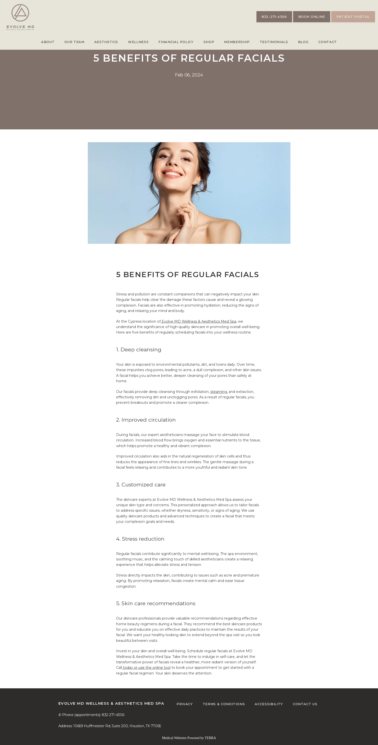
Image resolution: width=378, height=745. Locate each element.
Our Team (74, 42)
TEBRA (210, 738)
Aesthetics (106, 42)
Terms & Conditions (224, 704)
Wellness (138, 42)
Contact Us (305, 704)
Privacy (184, 704)
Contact (327, 42)
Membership (237, 42)
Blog (303, 42)
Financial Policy (175, 42)
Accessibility (269, 704)
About (47, 42)
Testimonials (274, 42)
